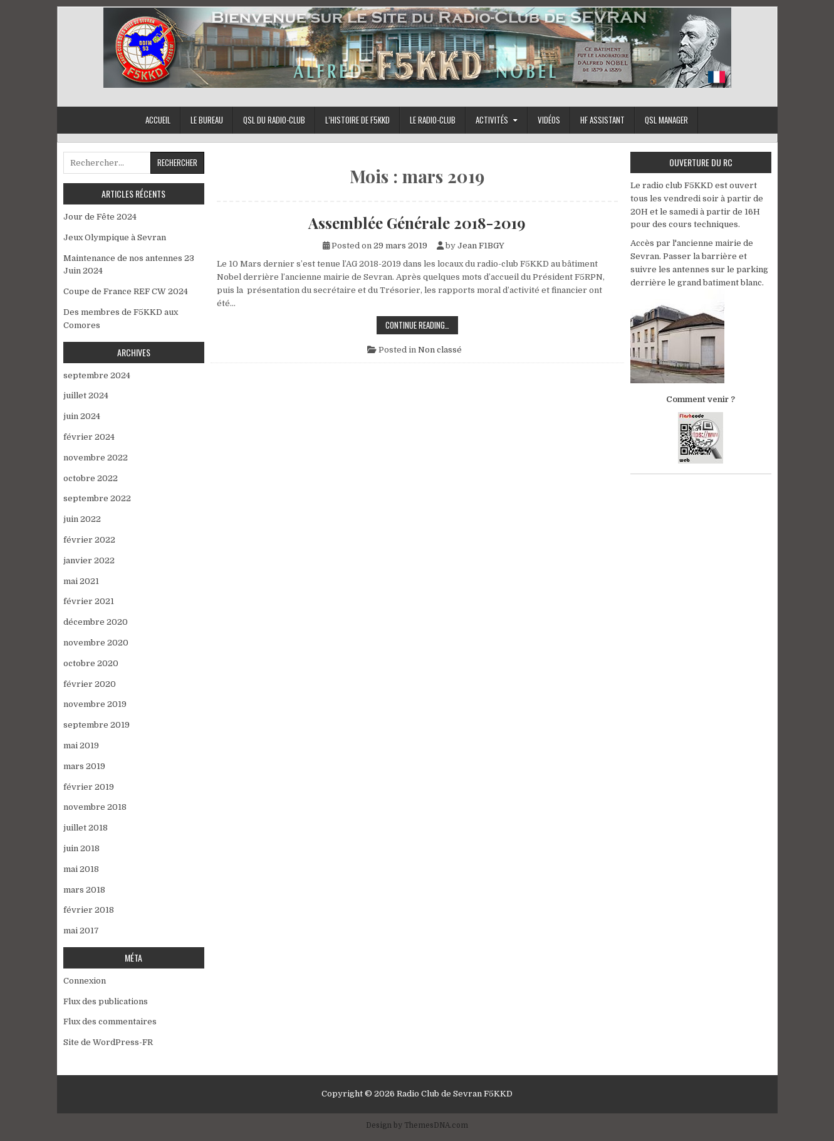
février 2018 (88, 910)
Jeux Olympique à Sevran (117, 237)
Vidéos (549, 120)
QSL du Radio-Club (274, 120)
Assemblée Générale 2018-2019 (417, 223)
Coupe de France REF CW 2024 (125, 291)
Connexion (84, 980)
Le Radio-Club (433, 120)
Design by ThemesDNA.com (417, 1125)
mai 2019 (81, 745)
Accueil (157, 120)
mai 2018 (81, 869)
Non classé (440, 349)
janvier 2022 (89, 560)
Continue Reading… (421, 326)
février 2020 (89, 684)
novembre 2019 (95, 704)
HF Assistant (602, 120)
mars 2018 (84, 889)
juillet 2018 (85, 827)
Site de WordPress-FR (108, 1042)
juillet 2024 (85, 395)
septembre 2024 (96, 375)
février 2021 (88, 601)
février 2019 (88, 787)
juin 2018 (81, 848)
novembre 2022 (95, 457)
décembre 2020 (95, 622)
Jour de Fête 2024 (100, 216)
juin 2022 (82, 519)
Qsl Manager (666, 120)
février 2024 (89, 437)
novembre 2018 (95, 807)
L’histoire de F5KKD (357, 120)
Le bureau (206, 120)
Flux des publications (105, 1001)
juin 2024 (81, 416)
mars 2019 (84, 766)
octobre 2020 (90, 663)
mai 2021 (81, 581)
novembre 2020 (95, 642)
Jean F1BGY (480, 245)
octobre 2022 (90, 478)
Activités (492, 120)
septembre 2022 (97, 498)
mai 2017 (81, 930)
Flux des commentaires (110, 1021)
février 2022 (89, 539)
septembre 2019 (96, 725)
